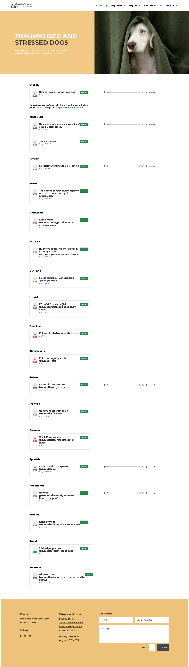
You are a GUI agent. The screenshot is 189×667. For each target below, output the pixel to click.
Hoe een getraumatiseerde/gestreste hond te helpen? (56, 495)
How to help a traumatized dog (57, 92)
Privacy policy (68, 622)
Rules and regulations (72, 629)
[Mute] (146, 92)
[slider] (122, 92)
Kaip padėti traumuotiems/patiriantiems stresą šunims (56, 222)
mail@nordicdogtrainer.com (69, 107)
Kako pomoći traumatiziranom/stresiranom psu (59, 523)
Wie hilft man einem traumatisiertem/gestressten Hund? (56, 440)
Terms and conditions (73, 626)
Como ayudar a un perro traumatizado (53, 468)
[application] (129, 92)
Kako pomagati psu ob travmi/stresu (52, 359)
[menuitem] (96, 5)
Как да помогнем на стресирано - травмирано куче (57, 279)
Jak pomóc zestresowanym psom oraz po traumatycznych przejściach (59, 193)
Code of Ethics (69, 633)
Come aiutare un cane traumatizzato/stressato (54, 386)
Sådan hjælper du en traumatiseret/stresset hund (56, 550)
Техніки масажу (47, 141)
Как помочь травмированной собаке (59, 165)
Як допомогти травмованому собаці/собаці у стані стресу (59, 125)
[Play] (105, 92)
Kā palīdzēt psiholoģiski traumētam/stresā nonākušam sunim (57, 307)
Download (84, 92)
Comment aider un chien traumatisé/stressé (53, 412)
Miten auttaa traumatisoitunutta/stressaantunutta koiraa (62, 577)
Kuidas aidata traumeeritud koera (59, 333)
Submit (158, 649)
